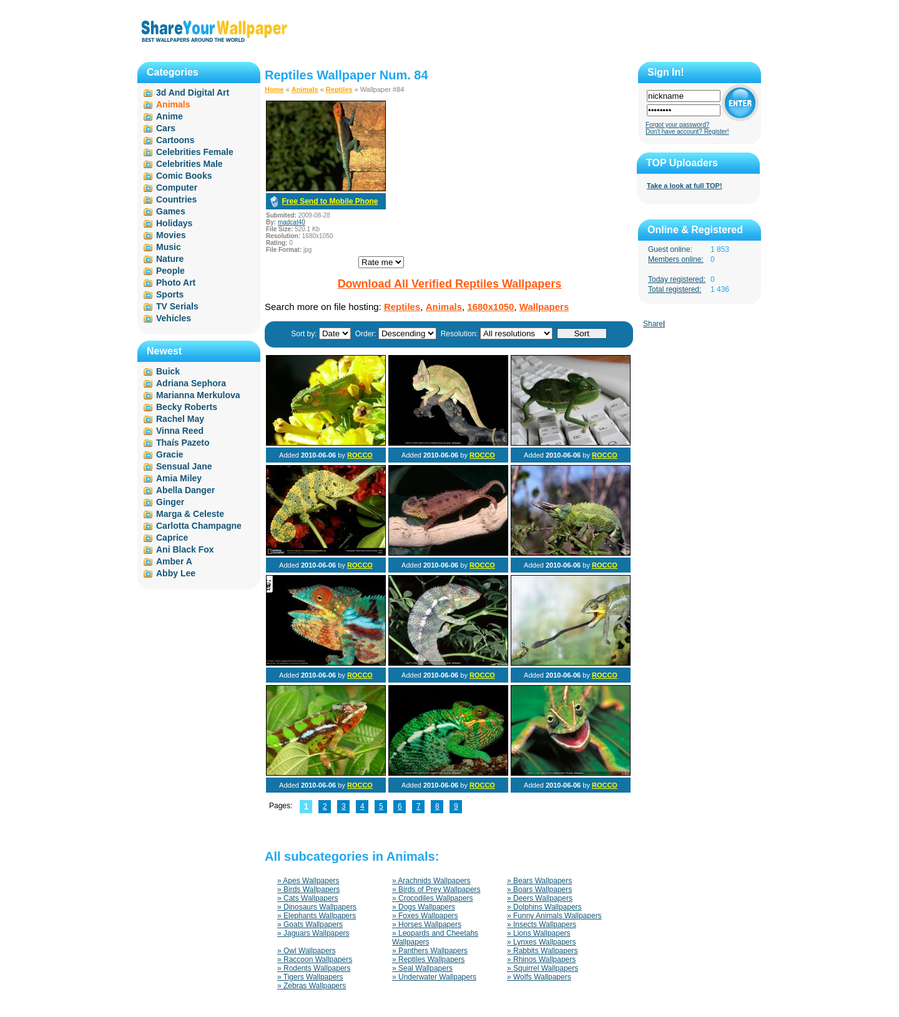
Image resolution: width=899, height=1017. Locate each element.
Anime (169, 116)
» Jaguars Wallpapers (313, 933)
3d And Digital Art (192, 93)
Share (653, 323)
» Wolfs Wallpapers (539, 977)
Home (274, 89)
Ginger (170, 502)
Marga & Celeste (190, 514)
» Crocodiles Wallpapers (432, 898)
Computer (176, 188)
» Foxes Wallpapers (425, 915)
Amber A (174, 561)
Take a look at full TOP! (684, 185)
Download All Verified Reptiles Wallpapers (450, 284)
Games (170, 211)
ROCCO (360, 455)
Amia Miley (179, 478)
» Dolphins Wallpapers (544, 907)
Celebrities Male (189, 164)
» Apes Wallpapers (308, 880)
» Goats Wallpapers (310, 924)
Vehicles (173, 318)
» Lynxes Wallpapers (541, 942)
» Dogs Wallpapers (423, 907)
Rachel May (180, 419)
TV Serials (177, 306)
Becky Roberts (186, 407)
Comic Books (184, 176)
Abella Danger (185, 490)
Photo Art (175, 283)
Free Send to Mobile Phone (330, 201)
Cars (165, 128)
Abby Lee (175, 573)
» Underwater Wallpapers (434, 977)
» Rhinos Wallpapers (541, 959)
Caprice (172, 538)
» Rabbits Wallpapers (542, 950)
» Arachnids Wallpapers (431, 880)
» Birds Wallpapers (308, 889)
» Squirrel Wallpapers (542, 968)
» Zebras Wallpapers (311, 985)
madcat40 (291, 222)
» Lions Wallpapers (539, 933)
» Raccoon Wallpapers (314, 959)
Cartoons (175, 140)
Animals (305, 89)
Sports (170, 294)
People (170, 271)
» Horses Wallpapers (426, 924)
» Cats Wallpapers (307, 898)
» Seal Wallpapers (422, 968)
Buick (168, 371)
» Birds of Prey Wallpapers (436, 889)
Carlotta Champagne (199, 526)
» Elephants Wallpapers (316, 915)
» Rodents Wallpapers (314, 968)
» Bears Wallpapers (539, 880)
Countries (176, 199)
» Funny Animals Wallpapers (554, 915)
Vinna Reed (180, 431)
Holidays (174, 223)
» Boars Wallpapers (539, 889)
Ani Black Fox (185, 549)
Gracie (170, 454)
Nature (170, 259)
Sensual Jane (184, 466)
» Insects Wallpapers (541, 924)
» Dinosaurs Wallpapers (316, 907)
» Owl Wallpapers (306, 950)
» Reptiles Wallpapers (428, 959)
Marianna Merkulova (198, 395)
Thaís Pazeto (183, 443)
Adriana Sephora (191, 383)
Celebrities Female (194, 152)
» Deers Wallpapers (539, 898)
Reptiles (339, 89)
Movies (170, 235)
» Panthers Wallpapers (430, 950)
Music (168, 247)
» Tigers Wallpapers (310, 977)
